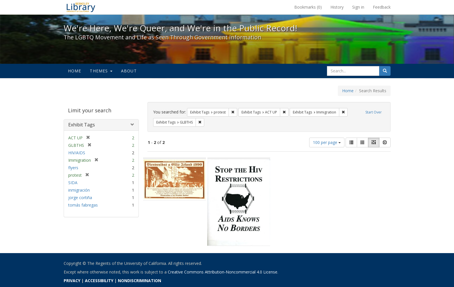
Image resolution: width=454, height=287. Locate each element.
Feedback (382, 7)
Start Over (373, 112)
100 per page (327, 142)
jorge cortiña (80, 197)
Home (74, 71)
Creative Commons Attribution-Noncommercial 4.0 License (222, 272)
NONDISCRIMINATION (139, 280)
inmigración (79, 190)
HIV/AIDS (76, 152)
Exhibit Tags (81, 125)
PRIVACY (72, 280)
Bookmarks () (308, 7)
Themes (101, 71)
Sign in (358, 7)
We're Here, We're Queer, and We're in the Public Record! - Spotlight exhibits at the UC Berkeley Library (80, 7)
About (129, 71)
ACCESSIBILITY (99, 280)
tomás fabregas (83, 205)
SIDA (72, 182)
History (337, 7)
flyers (73, 167)
